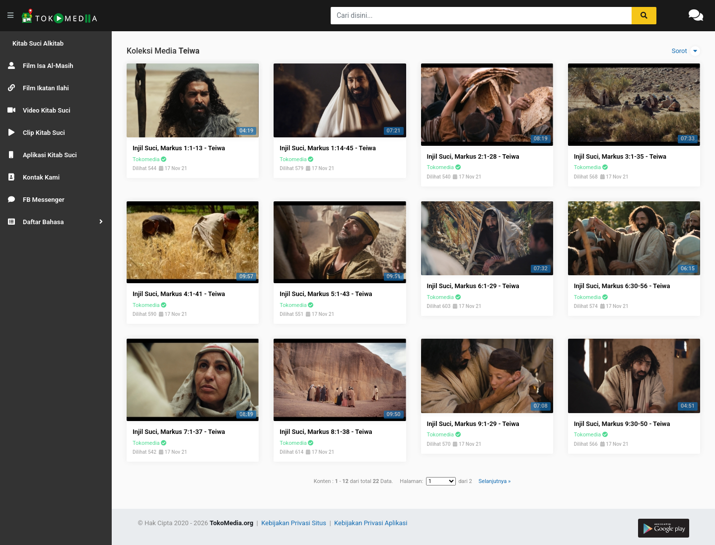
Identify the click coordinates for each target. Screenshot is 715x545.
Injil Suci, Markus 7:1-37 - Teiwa (179, 431)
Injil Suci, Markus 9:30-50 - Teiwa (622, 423)
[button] (56, 222)
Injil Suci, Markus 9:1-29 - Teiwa (473, 423)
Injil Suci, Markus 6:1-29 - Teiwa (473, 286)
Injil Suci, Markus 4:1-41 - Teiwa (179, 294)
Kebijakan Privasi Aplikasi (370, 523)
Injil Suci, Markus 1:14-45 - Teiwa (328, 148)
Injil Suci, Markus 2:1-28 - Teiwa (473, 156)
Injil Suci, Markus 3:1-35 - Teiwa (620, 156)
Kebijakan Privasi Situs (294, 523)
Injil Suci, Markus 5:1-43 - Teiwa (326, 294)
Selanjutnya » (494, 481)
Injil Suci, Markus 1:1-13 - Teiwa (179, 148)
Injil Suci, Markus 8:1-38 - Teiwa (326, 431)
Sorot (686, 51)
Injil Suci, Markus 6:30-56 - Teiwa (622, 286)
